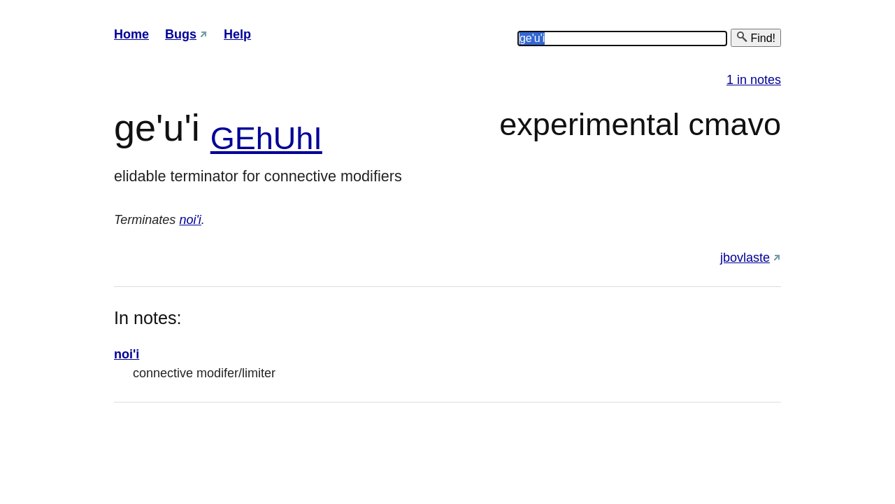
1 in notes (753, 80)
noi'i (190, 220)
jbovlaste (745, 258)
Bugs (180, 34)
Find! (755, 37)
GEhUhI (266, 138)
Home (131, 34)
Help (237, 34)
